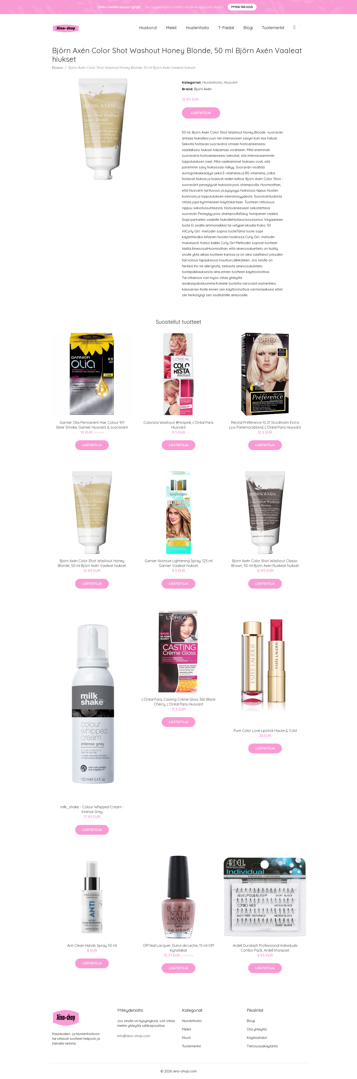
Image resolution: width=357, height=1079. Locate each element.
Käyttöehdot (257, 1037)
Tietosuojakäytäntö (262, 1046)
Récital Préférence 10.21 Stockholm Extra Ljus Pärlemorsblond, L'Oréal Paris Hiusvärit (265, 425)
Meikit (171, 27)
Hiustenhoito (197, 27)
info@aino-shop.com (133, 1036)
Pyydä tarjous (242, 7)
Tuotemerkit (273, 27)
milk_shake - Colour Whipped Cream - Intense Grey (92, 809)
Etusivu (57, 67)
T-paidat (226, 27)
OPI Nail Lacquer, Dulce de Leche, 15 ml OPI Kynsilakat (178, 948)
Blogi (248, 27)
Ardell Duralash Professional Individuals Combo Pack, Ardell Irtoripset (265, 948)
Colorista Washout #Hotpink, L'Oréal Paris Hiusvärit (178, 425)
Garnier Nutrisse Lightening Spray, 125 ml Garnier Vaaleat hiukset (178, 563)
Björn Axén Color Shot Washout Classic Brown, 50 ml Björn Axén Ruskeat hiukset (265, 563)
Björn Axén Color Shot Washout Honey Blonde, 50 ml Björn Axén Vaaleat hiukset (92, 563)
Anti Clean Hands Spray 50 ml (92, 945)
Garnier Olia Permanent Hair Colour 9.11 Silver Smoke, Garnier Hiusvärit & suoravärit (92, 425)
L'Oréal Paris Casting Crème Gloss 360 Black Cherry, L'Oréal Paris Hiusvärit (178, 701)
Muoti (186, 1037)
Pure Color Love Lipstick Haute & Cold (265, 730)
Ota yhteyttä (257, 1029)
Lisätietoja (201, 113)
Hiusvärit (230, 82)
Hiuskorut (148, 27)
